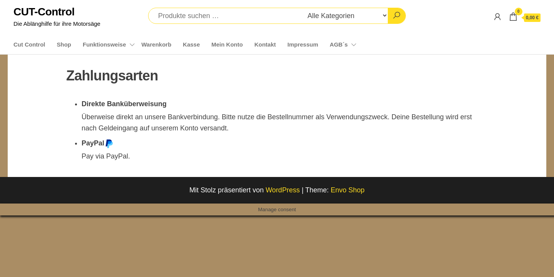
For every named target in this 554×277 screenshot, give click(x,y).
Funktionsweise (104, 44)
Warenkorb (157, 44)
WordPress (282, 190)
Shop (64, 44)
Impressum (302, 44)
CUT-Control (44, 12)
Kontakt (265, 44)
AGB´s (339, 44)
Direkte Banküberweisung (124, 104)
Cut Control (29, 44)
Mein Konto (227, 44)
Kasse (191, 44)
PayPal (97, 143)
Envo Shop (348, 190)
